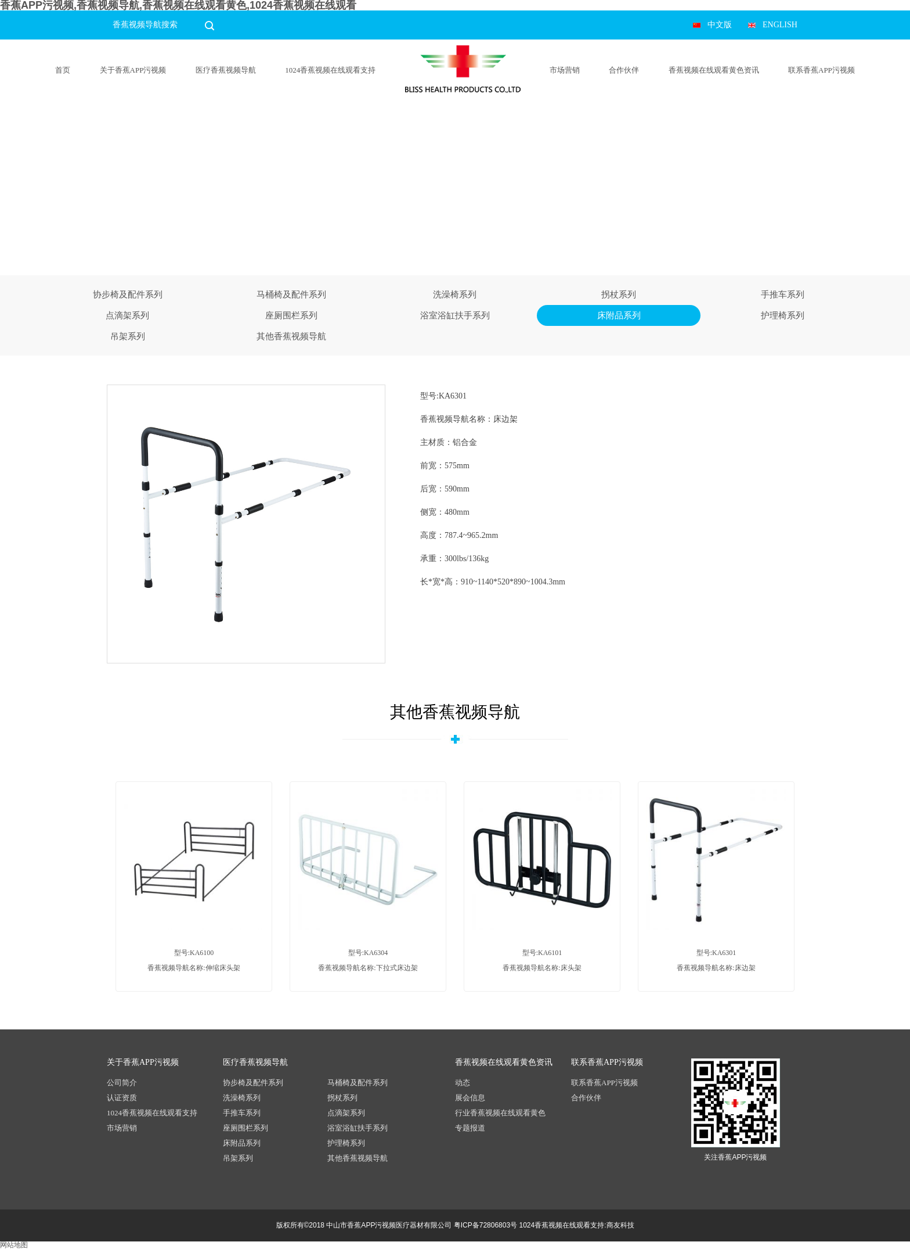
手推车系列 (782, 294)
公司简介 (122, 1082)
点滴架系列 (127, 315)
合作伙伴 (624, 70)
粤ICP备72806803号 (485, 1225)
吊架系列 (127, 336)
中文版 (719, 24)
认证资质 (122, 1097)
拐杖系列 (618, 294)
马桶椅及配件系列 (291, 294)
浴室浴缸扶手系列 (455, 315)
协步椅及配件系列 (127, 294)
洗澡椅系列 (454, 294)
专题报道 (470, 1128)
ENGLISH (780, 24)
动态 (462, 1082)
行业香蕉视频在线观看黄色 (500, 1112)
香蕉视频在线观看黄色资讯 (714, 70)
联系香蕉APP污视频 (821, 70)
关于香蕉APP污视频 (133, 70)
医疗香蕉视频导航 (226, 70)
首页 (62, 70)
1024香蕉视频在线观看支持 (330, 70)
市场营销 (565, 70)
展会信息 (470, 1097)
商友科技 (620, 1225)
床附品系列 (619, 315)
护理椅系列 (782, 315)
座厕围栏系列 (291, 315)
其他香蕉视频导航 (291, 336)
